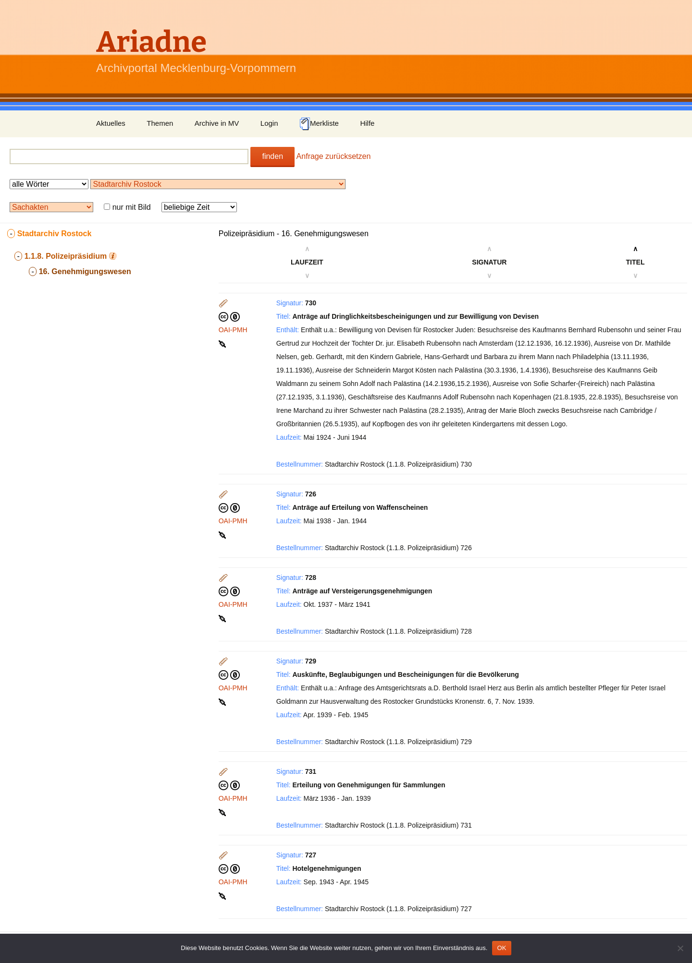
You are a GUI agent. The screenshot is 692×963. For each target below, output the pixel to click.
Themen (160, 123)
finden (272, 156)
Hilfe (367, 123)
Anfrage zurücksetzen (334, 156)
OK (501, 947)
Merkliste (319, 124)
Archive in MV (217, 123)
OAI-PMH (233, 330)
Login (269, 123)
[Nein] (680, 948)
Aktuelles (110, 123)
